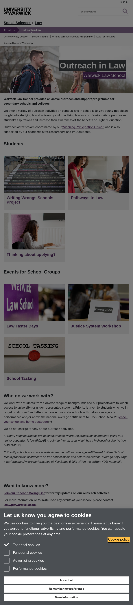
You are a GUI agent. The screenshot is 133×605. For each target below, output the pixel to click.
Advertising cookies (24, 560)
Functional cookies (23, 553)
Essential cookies (22, 544)
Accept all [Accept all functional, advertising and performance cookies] (66, 580)
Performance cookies (25, 569)
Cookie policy (118, 539)
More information (66, 597)
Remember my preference (66, 588)
